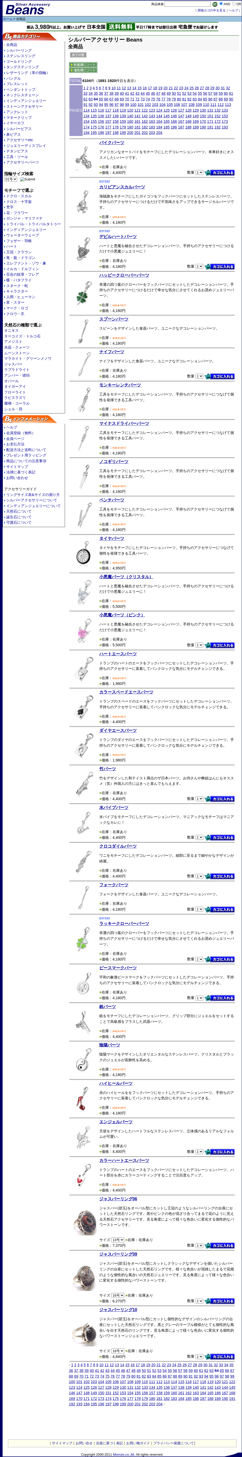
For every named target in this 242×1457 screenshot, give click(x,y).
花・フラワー (17, 213)
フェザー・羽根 (19, 241)
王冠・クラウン (19, 252)
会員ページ (15, 439)
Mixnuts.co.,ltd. (124, 1454)
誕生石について (19, 517)
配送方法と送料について (26, 450)
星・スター (15, 302)
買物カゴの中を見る (212, 10)
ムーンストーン (17, 353)
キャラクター (17, 291)
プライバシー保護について (173, 1443)
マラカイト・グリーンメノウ (27, 358)
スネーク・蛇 (17, 286)
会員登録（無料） (20, 433)
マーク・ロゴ (17, 308)
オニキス (11, 330)
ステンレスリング (20, 56)
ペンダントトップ (20, 89)
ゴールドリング (19, 61)
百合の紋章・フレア (22, 274)
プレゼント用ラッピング (26, 455)
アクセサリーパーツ (22, 162)
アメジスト (13, 341)
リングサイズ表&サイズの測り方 (33, 495)
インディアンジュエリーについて (33, 506)
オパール (11, 381)
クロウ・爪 (15, 314)
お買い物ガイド (138, 1443)
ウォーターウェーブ (22, 235)
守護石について (19, 522)
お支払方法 (15, 444)
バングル (13, 78)
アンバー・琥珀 (17, 375)
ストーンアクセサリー (24, 106)
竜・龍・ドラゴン (20, 258)
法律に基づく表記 (20, 472)
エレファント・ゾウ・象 (26, 263)
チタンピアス (17, 151)
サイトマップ (17, 467)
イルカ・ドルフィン (22, 269)
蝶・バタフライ (19, 280)
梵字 (10, 207)
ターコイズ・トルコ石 (22, 336)
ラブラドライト (17, 369)
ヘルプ (11, 427)
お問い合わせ (17, 478)
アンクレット (17, 112)
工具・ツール (17, 157)
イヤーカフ (15, 123)
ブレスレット (17, 84)
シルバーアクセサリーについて (31, 500)
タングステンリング (22, 67)
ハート (11, 246)
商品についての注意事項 (26, 461)
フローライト (15, 392)
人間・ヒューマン (20, 297)
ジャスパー (13, 364)
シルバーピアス (19, 129)
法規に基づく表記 (109, 1443)
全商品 (11, 45)
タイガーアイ (15, 386)
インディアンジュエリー (26, 101)
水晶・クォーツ (17, 347)
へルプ (233, 10)
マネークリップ (19, 117)
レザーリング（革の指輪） (28, 73)
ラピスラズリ (15, 398)
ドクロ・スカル (19, 196)
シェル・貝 (13, 409)
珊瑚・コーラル (17, 403)
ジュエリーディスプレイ (26, 146)
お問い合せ (84, 1443)
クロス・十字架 (19, 202)
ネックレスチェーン (22, 95)
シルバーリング (19, 50)
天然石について (19, 511)
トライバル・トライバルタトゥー (33, 224)
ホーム (7, 19)
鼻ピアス (13, 134)
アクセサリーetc (19, 140)
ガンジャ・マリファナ (24, 218)
